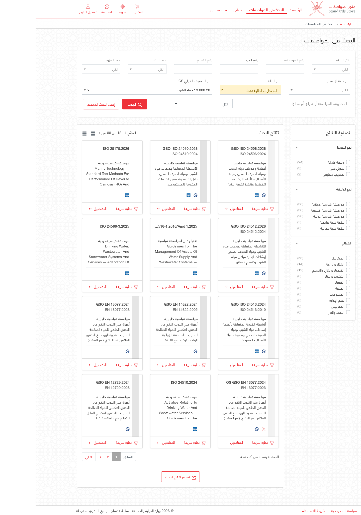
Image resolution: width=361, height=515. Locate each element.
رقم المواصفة (259, 59)
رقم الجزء (216, 59)
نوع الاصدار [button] (288, 147)
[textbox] (295, 69)
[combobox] (295, 69)
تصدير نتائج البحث (145, 477)
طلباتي (202, 9)
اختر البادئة (308, 59)
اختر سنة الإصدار (303, 80)
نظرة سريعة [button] (227, 208)
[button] (65, 104)
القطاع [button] (288, 243)
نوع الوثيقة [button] (288, 189)
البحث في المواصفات (229, 9)
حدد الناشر (124, 59)
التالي (53, 457)
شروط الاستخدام (278, 510)
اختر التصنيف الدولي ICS (159, 80)
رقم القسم (169, 59)
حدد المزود (77, 59)
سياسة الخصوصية (308, 510)
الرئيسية (259, 9)
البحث (99, 104)
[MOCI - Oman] (297, 9)
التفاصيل (198, 208)
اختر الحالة (239, 80)
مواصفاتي (183, 9)
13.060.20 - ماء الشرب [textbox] (113, 89)
